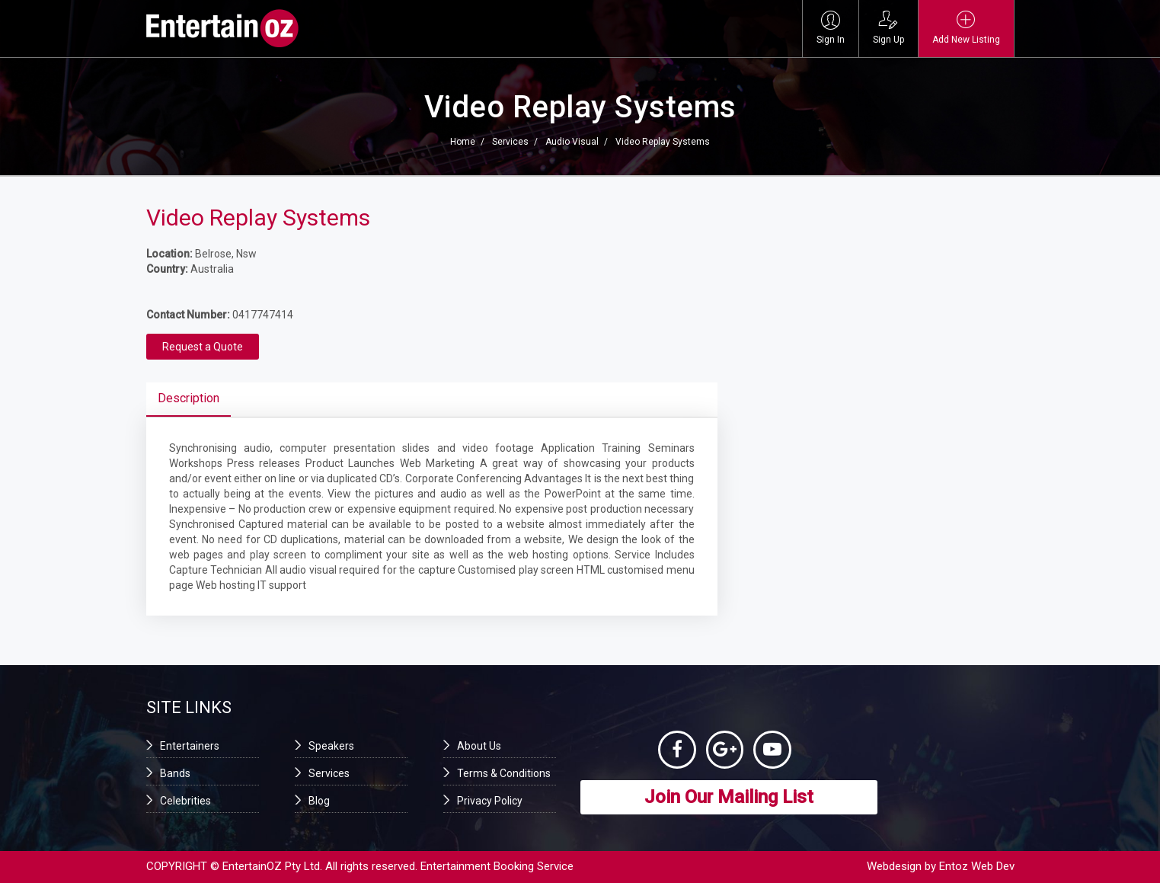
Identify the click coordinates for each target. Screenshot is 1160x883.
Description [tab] (188, 398)
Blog (319, 801)
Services (510, 141)
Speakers (331, 746)
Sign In (830, 28)
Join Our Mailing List (728, 797)
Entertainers (189, 746)
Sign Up (888, 28)
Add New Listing (966, 28)
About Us (479, 746)
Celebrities (185, 801)
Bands (175, 773)
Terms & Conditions (504, 773)
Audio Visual (572, 141)
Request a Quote (202, 347)
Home (462, 141)
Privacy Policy (489, 801)
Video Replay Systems (662, 141)
